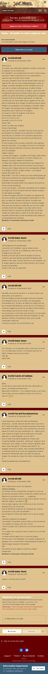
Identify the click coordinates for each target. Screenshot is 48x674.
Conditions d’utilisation (14, 671)
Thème (17, 656)
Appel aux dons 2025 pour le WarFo (24, 26)
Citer (9, 229)
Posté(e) (19, 61)
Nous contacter (29, 656)
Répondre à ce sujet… (14, 619)
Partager (12, 631)
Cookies (40, 656)
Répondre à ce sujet (24, 50)
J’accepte (38, 668)
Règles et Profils (28, 42)
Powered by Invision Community (24, 661)
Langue (7, 656)
